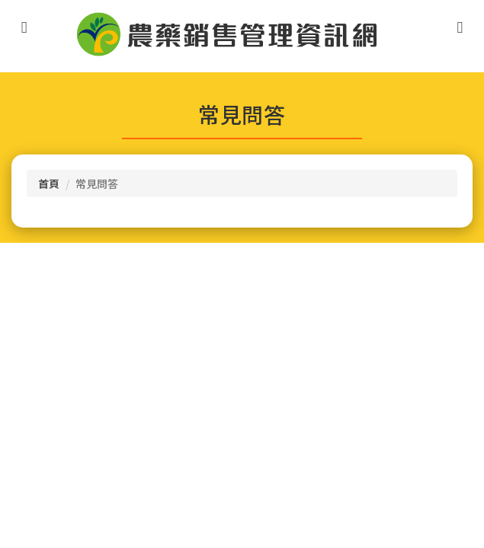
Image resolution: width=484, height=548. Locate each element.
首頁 (48, 183)
